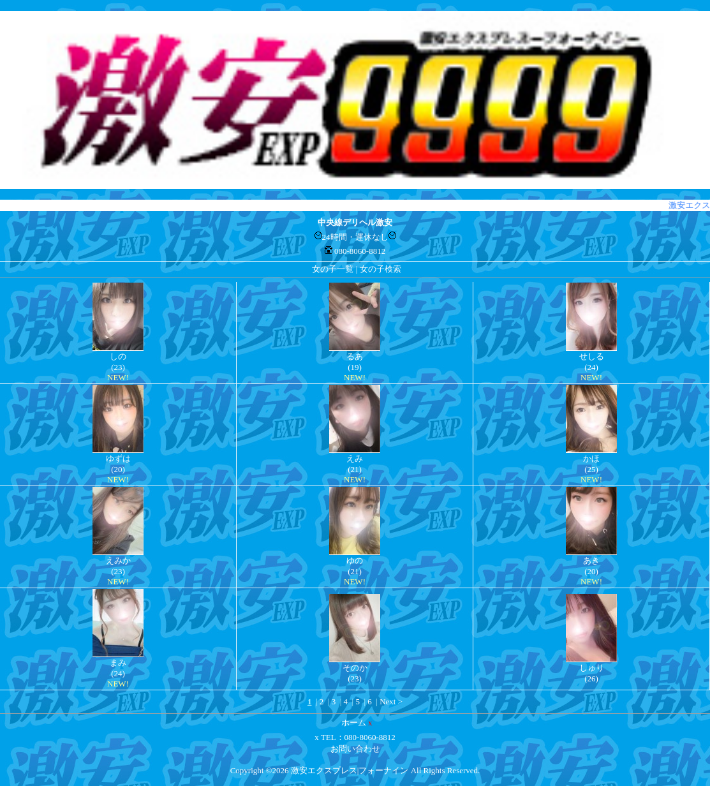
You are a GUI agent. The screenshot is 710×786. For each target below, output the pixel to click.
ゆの (354, 560)
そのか (355, 667)
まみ (118, 662)
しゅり (591, 667)
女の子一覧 (332, 269)
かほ (591, 458)
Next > (391, 701)
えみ (354, 458)
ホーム (353, 722)
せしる (591, 356)
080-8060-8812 (359, 251)
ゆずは (118, 458)
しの (118, 356)
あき (591, 560)
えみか (118, 560)
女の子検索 (380, 269)
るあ (354, 356)
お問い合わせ (355, 748)
